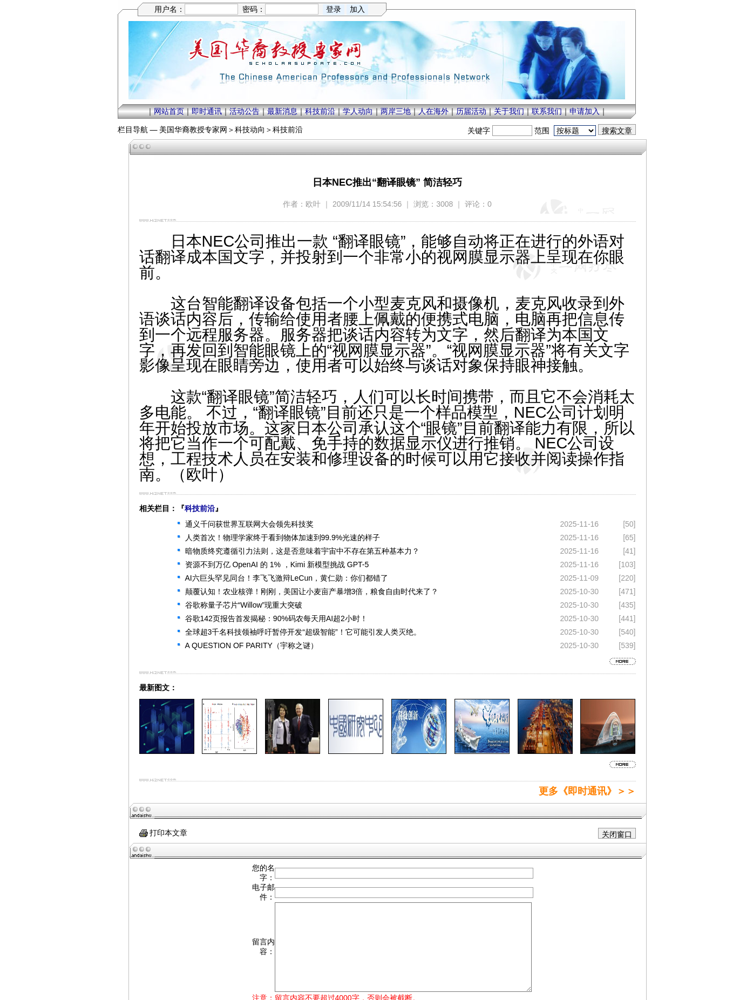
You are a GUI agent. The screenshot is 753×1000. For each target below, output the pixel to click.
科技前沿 (320, 111)
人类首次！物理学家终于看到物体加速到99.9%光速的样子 (283, 537)
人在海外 (433, 111)
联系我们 (547, 111)
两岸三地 (396, 111)
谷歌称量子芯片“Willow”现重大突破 (244, 605)
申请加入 (584, 111)
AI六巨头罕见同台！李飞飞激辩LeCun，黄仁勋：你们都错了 (286, 578)
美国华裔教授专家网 (193, 129)
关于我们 (509, 111)
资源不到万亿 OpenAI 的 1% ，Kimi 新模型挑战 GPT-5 (277, 564)
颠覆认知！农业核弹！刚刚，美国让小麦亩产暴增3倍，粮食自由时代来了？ (312, 591)
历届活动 (471, 111)
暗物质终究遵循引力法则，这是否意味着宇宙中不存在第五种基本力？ (302, 551)
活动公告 (244, 111)
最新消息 (282, 111)
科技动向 (250, 129)
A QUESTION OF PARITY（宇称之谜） (251, 645)
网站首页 (169, 111)
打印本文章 (163, 832)
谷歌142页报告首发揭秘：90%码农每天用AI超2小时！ (276, 618)
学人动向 (358, 111)
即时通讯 (207, 111)
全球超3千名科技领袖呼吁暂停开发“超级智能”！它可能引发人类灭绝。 (303, 632)
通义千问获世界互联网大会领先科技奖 (249, 524)
